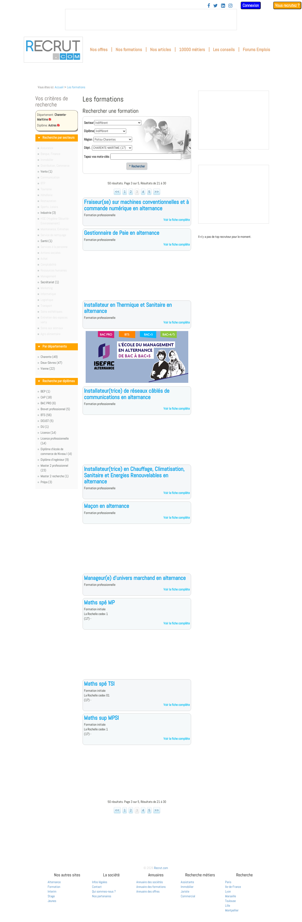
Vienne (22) (48, 368)
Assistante (187, 882)
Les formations (76, 87)
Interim (52, 891)
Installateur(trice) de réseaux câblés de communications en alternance (126, 393)
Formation (54, 887)
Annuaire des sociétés (149, 882)
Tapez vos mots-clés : (97, 156)
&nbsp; (151, 19)
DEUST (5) (47, 421)
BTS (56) (46, 415)
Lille (227, 905)
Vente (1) (46, 171)
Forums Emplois (256, 50)
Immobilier (187, 887)
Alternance (54, 882)
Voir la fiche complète (177, 220)
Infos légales (99, 882)
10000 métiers (192, 50)
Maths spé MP (99, 602)
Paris (228, 882)
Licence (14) (48, 432)
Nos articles (160, 50)
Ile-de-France (233, 887)
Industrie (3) (48, 212)
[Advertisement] (137, 279)
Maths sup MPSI (101, 717)
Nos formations (129, 50)
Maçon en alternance (106, 506)
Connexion (251, 5)
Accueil (59, 87)
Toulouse (230, 901)
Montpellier (232, 910)
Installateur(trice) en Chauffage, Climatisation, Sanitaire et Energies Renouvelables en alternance (134, 475)
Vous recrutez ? (287, 5)
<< (117, 192)
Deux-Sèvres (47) (51, 362)
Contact (97, 887)
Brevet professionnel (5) (55, 409)
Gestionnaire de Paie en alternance (121, 232)
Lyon (228, 891)
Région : (88, 139)
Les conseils (224, 50)
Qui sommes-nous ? (104, 891)
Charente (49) (49, 357)
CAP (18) (46, 397)
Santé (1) (46, 241)
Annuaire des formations (151, 887)
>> (157, 192)
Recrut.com (161, 868)
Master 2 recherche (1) (55, 476)
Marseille (230, 896)
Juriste (185, 891)
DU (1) (45, 427)
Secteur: (89, 123)
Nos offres (99, 50)
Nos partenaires (101, 896)
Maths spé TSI (99, 683)
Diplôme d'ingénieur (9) (55, 459)
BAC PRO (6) (48, 403)
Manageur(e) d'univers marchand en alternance (135, 578)
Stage (51, 896)
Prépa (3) (46, 482)
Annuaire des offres (147, 891)
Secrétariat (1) (50, 282)
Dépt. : (88, 148)
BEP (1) (45, 391)
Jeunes (52, 901)
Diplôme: (89, 131)
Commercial (188, 896)
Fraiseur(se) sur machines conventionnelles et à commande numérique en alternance (136, 205)
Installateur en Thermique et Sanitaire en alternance (128, 308)
